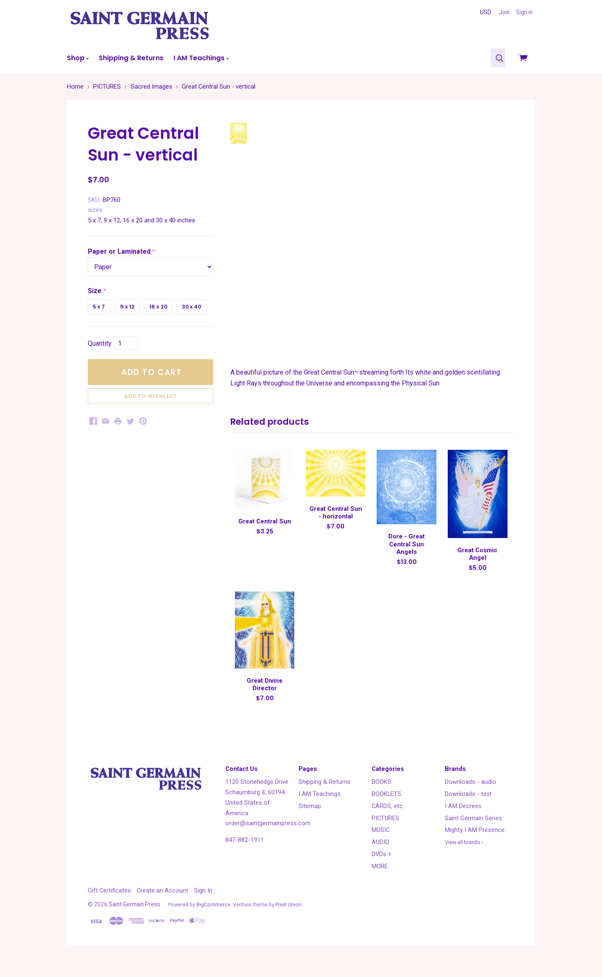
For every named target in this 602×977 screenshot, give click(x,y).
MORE (380, 881)
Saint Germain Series (473, 833)
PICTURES (385, 833)
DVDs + (382, 870)
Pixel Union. (289, 920)
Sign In (203, 906)
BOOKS (381, 797)
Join (504, 12)
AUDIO (380, 858)
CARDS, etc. (388, 822)
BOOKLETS (386, 810)
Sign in (524, 12)
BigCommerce (213, 920)
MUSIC (381, 845)
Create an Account (162, 906)
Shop (78, 58)
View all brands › (464, 858)
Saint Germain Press (134, 920)
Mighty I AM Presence (475, 845)
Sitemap (309, 822)
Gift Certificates (109, 906)
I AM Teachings (201, 58)
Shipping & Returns (131, 58)
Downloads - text (468, 810)
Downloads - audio (470, 797)
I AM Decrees (463, 822)
